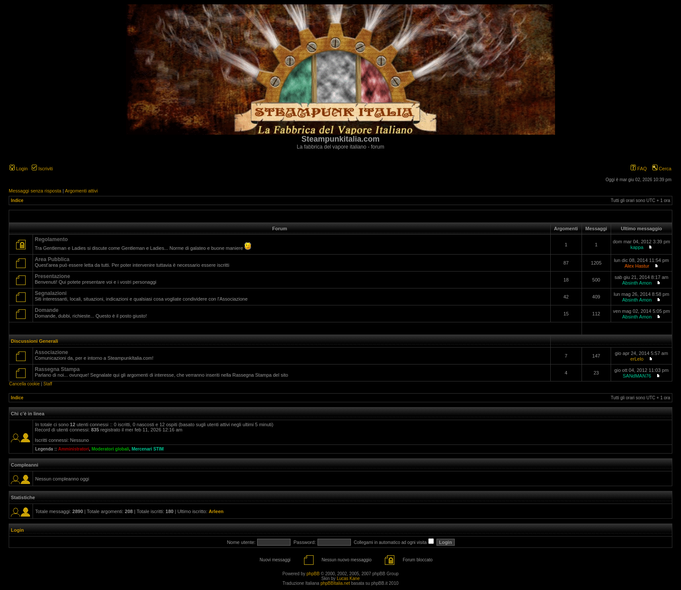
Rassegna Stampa (57, 369)
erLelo (637, 358)
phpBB (313, 573)
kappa (636, 247)
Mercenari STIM (148, 449)
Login (19, 168)
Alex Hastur (637, 265)
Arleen (216, 511)
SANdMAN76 (637, 375)
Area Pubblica (52, 259)
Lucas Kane (348, 578)
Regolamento (51, 239)
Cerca (661, 168)
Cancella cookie (24, 383)
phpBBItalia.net (335, 583)
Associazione (51, 352)
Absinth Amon (636, 282)
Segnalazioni (50, 293)
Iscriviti (42, 168)
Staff (47, 383)
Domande (47, 310)
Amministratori (73, 449)
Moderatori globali (110, 449)
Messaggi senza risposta (35, 190)
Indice (17, 200)
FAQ (639, 168)
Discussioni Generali (34, 341)
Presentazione (52, 276)
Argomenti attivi (81, 190)
